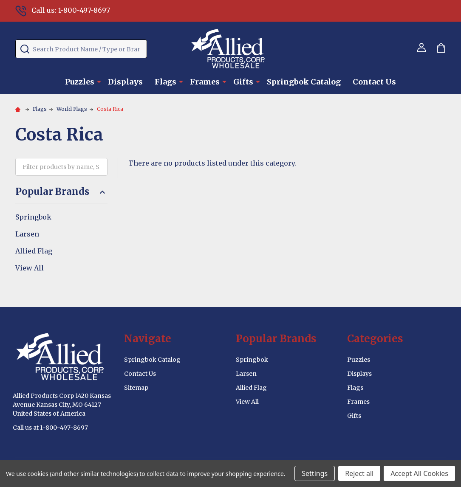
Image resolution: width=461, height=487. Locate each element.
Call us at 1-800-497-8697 (50, 427)
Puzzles (79, 82)
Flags (165, 82)
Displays (125, 82)
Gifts (243, 82)
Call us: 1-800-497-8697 (62, 10)
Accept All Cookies (419, 473)
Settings (315, 473)
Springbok (33, 217)
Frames (205, 82)
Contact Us (374, 82)
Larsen (27, 234)
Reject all (359, 473)
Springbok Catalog (304, 82)
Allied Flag (33, 251)
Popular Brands (61, 191)
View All (29, 268)
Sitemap (136, 387)
